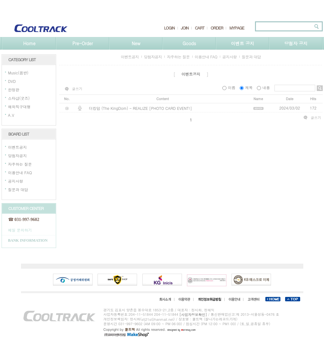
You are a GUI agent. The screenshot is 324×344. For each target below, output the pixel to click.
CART (199, 27)
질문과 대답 (18, 189)
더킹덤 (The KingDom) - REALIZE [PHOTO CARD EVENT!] (140, 108)
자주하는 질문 (20, 164)
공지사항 (15, 181)
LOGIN (169, 27)
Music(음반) (18, 72)
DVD (12, 81)
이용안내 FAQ (20, 172)
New (136, 43)
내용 (264, 87)
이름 (229, 87)
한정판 (13, 89)
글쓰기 (77, 89)
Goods (189, 43)
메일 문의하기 (20, 229)
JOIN (185, 27)
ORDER (216, 27)
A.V (11, 115)
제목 (247, 87)
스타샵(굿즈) (19, 98)
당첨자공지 (17, 155)
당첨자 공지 (296, 43)
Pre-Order (82, 43)
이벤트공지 (17, 147)
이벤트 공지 (242, 43)
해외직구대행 (19, 106)
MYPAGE (236, 27)
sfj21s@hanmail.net (157, 319)
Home (29, 43)
